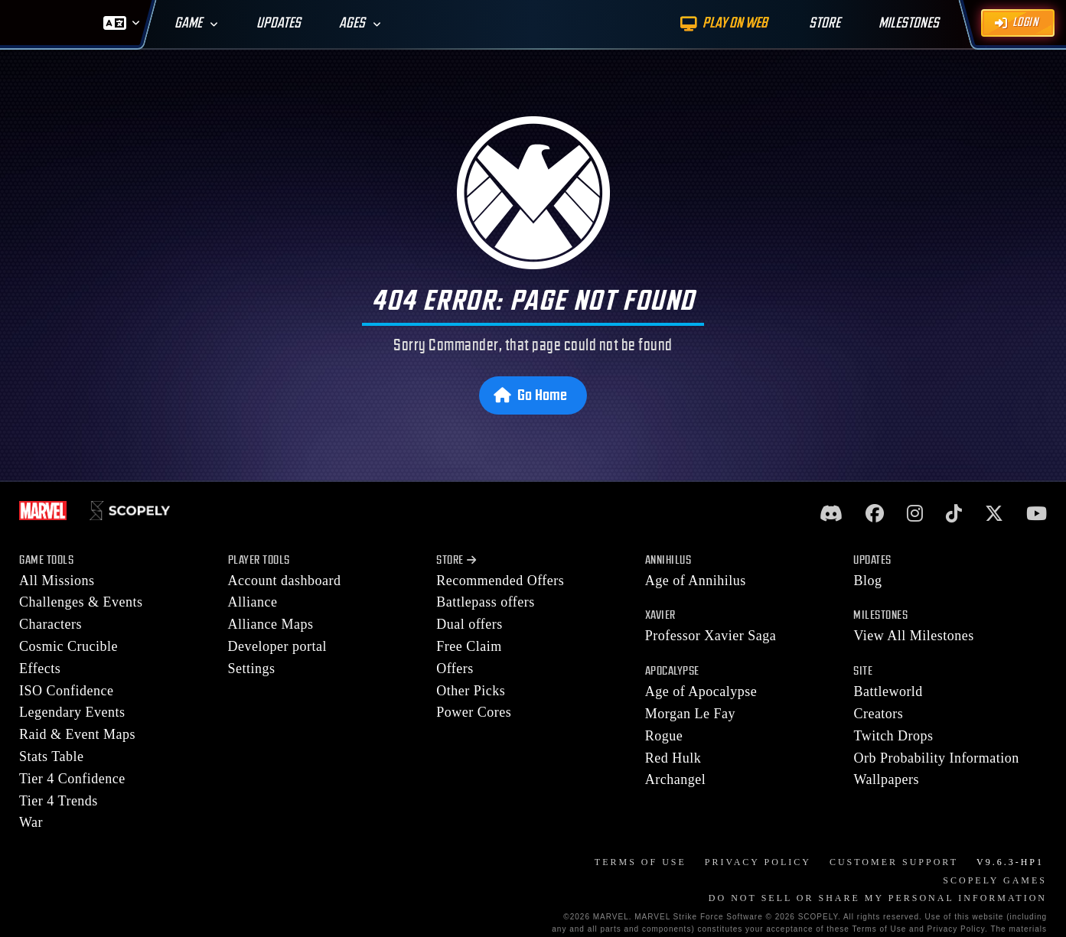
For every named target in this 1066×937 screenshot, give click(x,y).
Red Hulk (673, 758)
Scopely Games (995, 880)
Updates (278, 23)
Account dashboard (284, 580)
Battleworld (887, 691)
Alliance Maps (271, 624)
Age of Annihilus (695, 580)
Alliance (253, 602)
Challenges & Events (80, 602)
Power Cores (473, 712)
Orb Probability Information (936, 758)
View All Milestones (913, 635)
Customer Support (894, 862)
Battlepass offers (485, 602)
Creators (878, 713)
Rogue (664, 735)
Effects (39, 668)
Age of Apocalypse (701, 691)
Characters (50, 624)
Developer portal (277, 646)
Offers (455, 668)
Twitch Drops (893, 735)
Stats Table (51, 756)
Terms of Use (640, 862)
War (31, 822)
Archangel (675, 779)
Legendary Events (72, 712)
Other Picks (470, 690)
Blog (867, 580)
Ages (352, 23)
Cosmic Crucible (68, 646)
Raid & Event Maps (77, 734)
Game (188, 23)
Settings (251, 668)
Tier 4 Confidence (72, 778)
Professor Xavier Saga (710, 635)
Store (456, 560)
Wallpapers (886, 779)
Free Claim (468, 646)
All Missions (57, 580)
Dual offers (469, 624)
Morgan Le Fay (690, 713)
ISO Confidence (66, 690)
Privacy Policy (758, 862)
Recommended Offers (500, 580)
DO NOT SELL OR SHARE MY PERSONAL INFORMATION (878, 898)
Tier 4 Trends (58, 800)
